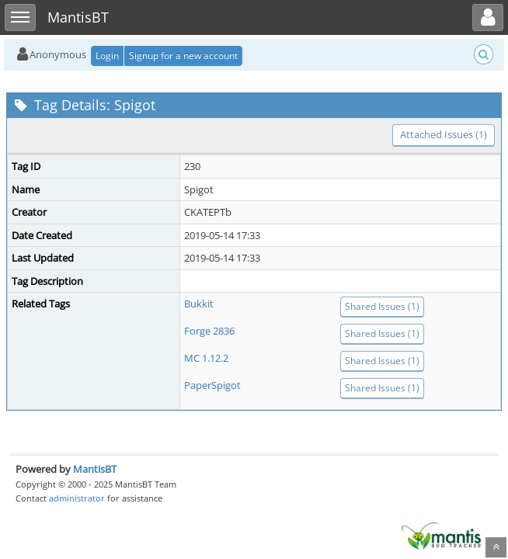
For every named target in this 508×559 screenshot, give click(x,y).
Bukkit (199, 304)
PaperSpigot (212, 385)
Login (107, 55)
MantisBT (95, 469)
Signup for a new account (183, 55)
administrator (77, 498)
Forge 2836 (209, 331)
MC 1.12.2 (206, 358)
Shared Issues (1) (382, 306)
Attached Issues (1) (443, 134)
